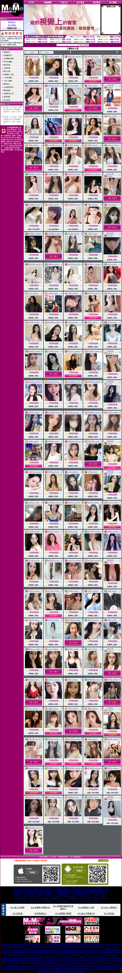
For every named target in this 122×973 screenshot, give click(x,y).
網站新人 (7, 84)
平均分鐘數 (8, 62)
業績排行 (7, 52)
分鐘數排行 (8, 55)
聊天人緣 (7, 71)
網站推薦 (7, 90)
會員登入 (12, 22)
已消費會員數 (9, 58)
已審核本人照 (9, 93)
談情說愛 (7, 97)
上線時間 (7, 68)
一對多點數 (8, 78)
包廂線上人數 (9, 74)
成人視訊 (7, 100)
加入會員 (12, 25)
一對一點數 (8, 81)
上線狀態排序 (9, 87)
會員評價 (7, 65)
